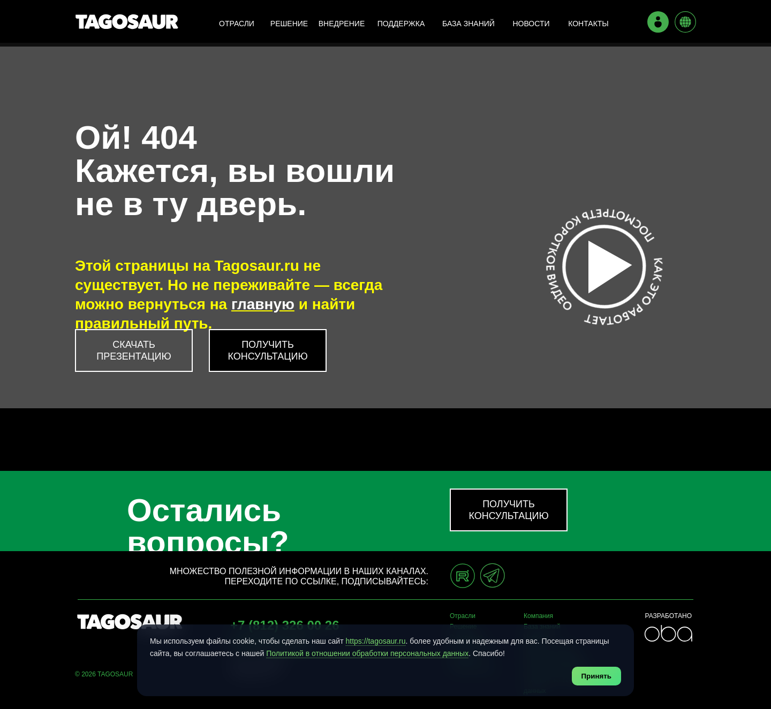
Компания (538, 616)
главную (262, 304)
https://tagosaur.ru (375, 641)
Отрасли (462, 616)
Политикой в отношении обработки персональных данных (367, 653)
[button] (268, 350)
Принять (596, 676)
